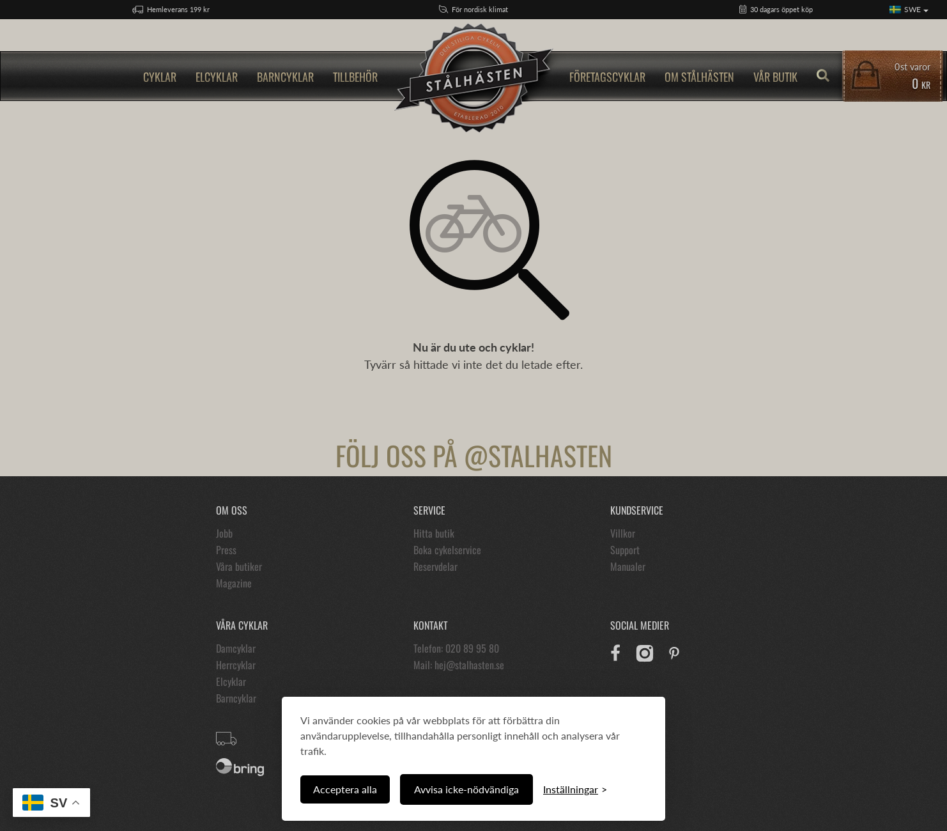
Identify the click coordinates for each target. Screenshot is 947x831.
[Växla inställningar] (575, 789)
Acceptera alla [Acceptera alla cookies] (345, 789)
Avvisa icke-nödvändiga (466, 789)
